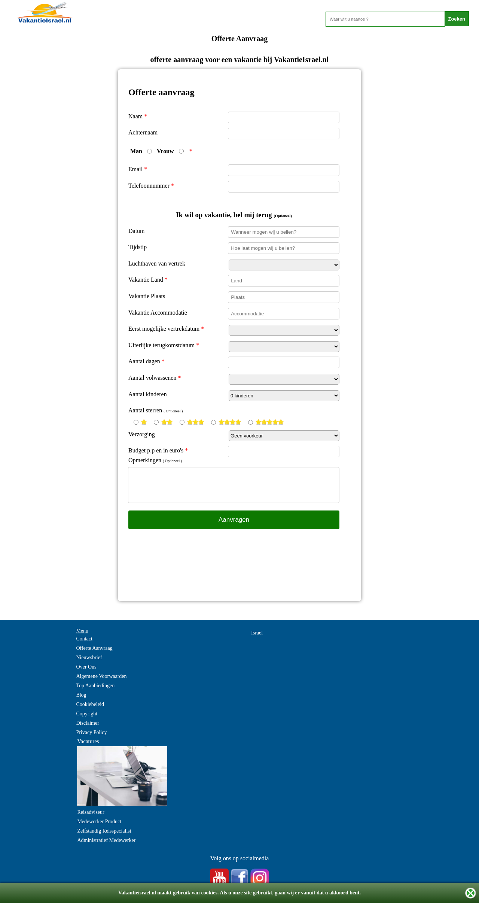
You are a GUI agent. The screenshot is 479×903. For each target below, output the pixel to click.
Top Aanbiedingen (95, 685)
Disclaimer (87, 723)
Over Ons (86, 667)
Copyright (86, 713)
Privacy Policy (91, 732)
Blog (81, 695)
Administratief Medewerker (106, 840)
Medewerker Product (99, 821)
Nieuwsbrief (89, 657)
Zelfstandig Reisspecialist (104, 831)
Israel (257, 633)
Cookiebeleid (90, 704)
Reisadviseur (90, 812)
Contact (84, 639)
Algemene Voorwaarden (101, 676)
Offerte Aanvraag (94, 648)
